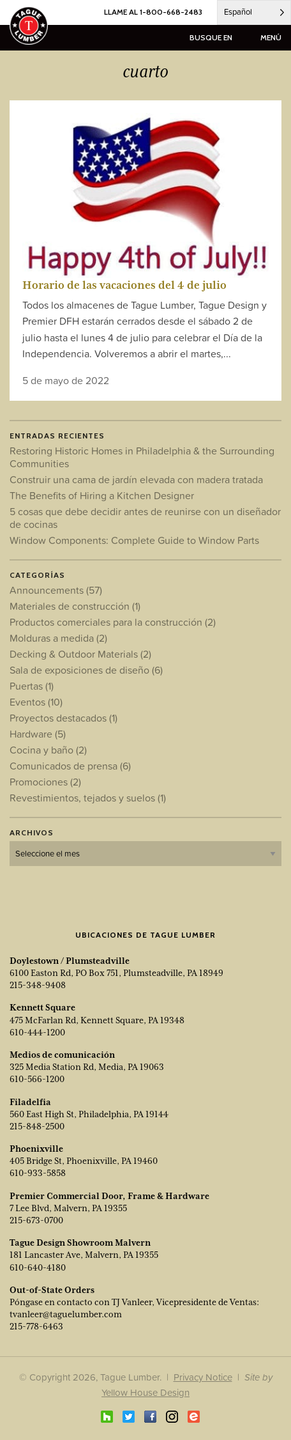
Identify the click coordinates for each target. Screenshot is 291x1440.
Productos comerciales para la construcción (113, 621)
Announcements (56, 590)
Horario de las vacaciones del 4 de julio (124, 285)
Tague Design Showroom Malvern (80, 1242)
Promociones (45, 781)
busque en (211, 37)
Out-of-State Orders (52, 1290)
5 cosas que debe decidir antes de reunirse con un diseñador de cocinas (145, 517)
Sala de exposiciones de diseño (86, 669)
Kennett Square (42, 1007)
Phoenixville (36, 1148)
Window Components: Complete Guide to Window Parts (134, 540)
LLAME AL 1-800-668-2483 (153, 12)
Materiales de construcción (75, 606)
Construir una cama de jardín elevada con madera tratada (136, 479)
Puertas (32, 685)
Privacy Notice (203, 1377)
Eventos (36, 701)
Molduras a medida (58, 637)
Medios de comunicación (62, 1054)
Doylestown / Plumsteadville (70, 961)
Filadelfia (30, 1102)
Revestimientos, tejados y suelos (88, 797)
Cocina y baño (48, 749)
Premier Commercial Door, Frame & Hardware (109, 1196)
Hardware (38, 733)
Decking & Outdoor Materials (80, 653)
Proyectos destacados (63, 717)
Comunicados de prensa (70, 765)
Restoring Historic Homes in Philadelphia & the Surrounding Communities (142, 457)
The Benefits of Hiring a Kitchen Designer (102, 495)
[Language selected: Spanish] (254, 12)
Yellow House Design (145, 1392)
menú (270, 37)
